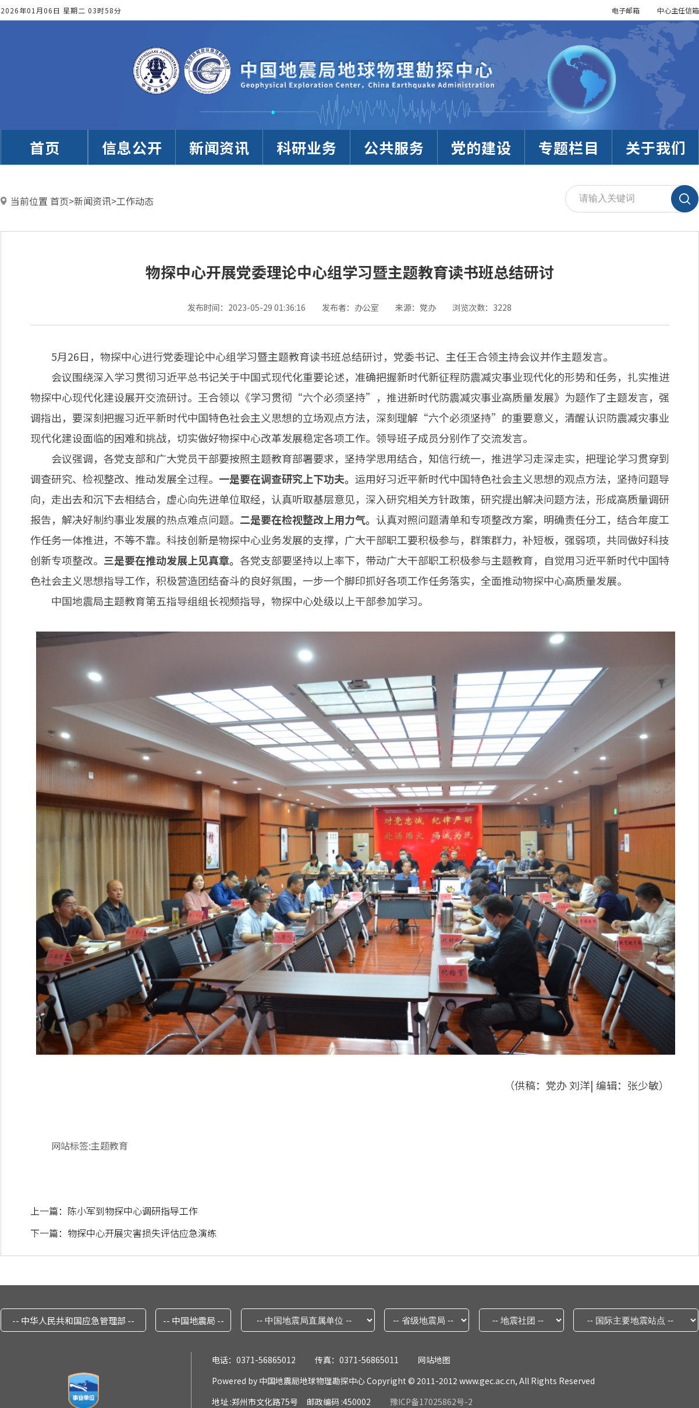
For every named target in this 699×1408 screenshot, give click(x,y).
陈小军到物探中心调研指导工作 (133, 1211)
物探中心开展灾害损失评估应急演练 (142, 1233)
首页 (59, 201)
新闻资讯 (92, 201)
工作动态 (135, 201)
